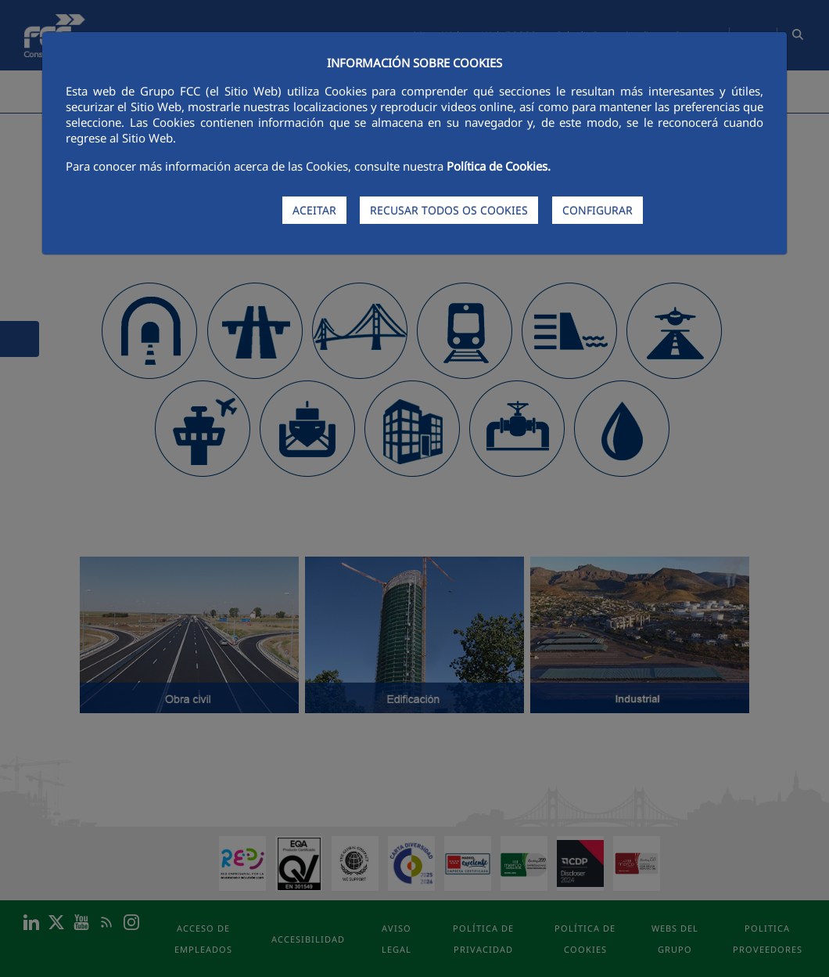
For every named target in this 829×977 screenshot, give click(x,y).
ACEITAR (314, 210)
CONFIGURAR (597, 210)
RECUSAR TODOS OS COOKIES (449, 210)
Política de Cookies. (499, 166)
